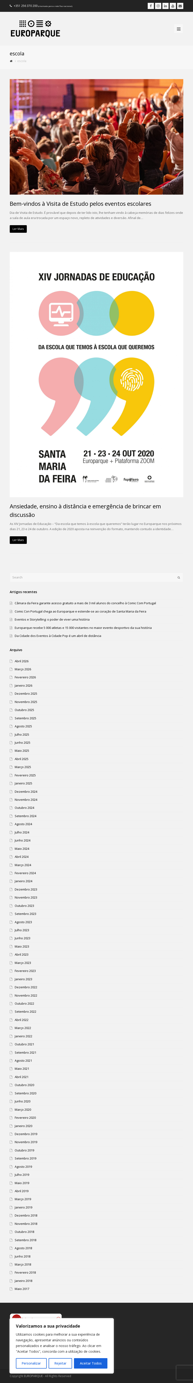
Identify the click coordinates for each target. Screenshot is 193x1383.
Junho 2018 (22, 1256)
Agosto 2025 (23, 726)
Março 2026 (23, 669)
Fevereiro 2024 (25, 873)
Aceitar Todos (91, 1363)
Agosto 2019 (23, 1166)
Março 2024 (23, 865)
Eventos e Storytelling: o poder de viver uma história (52, 619)
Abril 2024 (21, 857)
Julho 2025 (22, 734)
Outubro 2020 (24, 1085)
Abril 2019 (21, 1191)
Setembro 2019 (25, 1158)
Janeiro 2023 (23, 979)
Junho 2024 (22, 840)
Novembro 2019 (26, 1142)
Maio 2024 (22, 848)
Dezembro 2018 (26, 1215)
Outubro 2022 (24, 1003)
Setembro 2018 (25, 1240)
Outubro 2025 (24, 710)
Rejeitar (60, 1363)
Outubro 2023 (24, 906)
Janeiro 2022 (23, 1036)
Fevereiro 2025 (25, 775)
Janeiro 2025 (23, 783)
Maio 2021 (22, 1068)
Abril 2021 (21, 1077)
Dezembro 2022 (26, 987)
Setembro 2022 (25, 1011)
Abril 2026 (21, 661)
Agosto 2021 (23, 1060)
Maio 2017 (22, 1289)
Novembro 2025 (26, 702)
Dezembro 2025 (26, 693)
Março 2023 (23, 963)
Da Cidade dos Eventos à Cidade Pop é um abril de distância (58, 636)
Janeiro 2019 (23, 1207)
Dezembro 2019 (26, 1134)
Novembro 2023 (26, 897)
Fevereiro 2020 (25, 1117)
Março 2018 (23, 1264)
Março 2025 (23, 767)
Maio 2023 (22, 946)
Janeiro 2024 (23, 881)
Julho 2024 (22, 832)
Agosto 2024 (23, 824)
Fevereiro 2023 (25, 971)
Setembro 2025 (25, 718)
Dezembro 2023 (26, 889)
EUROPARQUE (33, 1376)
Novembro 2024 (26, 799)
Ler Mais (18, 229)
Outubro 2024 (24, 808)
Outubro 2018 (24, 1232)
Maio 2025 (22, 750)
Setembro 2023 (25, 914)
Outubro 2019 (24, 1150)
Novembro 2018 (26, 1224)
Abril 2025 (21, 759)
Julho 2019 (22, 1175)
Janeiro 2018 (23, 1281)
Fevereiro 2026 (25, 677)
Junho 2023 (22, 938)
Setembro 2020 (25, 1093)
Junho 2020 (22, 1101)
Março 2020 (23, 1109)
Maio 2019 (22, 1183)
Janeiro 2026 (23, 685)
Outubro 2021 (24, 1044)
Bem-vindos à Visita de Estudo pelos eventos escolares (80, 203)
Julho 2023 (22, 930)
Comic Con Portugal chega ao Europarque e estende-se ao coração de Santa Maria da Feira (80, 611)
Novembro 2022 (26, 995)
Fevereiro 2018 (25, 1272)
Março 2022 (23, 1028)
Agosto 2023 (23, 922)
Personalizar (31, 1363)
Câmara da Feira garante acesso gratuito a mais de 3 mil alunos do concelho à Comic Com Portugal (85, 603)
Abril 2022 (21, 1020)
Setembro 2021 (25, 1052)
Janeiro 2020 (23, 1126)
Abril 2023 (21, 954)
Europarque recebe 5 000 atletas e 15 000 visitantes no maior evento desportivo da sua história (83, 628)
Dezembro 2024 (26, 791)
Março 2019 (23, 1199)
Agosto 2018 (23, 1248)
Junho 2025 (22, 742)
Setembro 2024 (25, 816)
